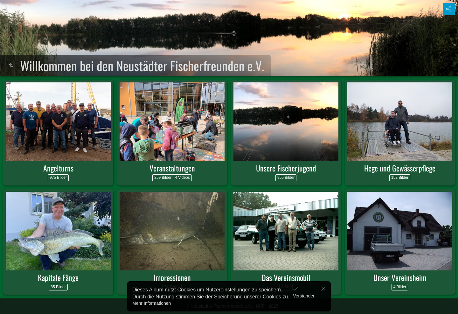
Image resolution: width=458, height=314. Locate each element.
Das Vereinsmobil (286, 277)
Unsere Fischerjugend (286, 168)
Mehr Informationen (151, 303)
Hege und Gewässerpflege (399, 168)
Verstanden (304, 295)
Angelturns (58, 168)
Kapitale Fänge (58, 277)
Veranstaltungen (172, 168)
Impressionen (172, 277)
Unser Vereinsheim (399, 277)
